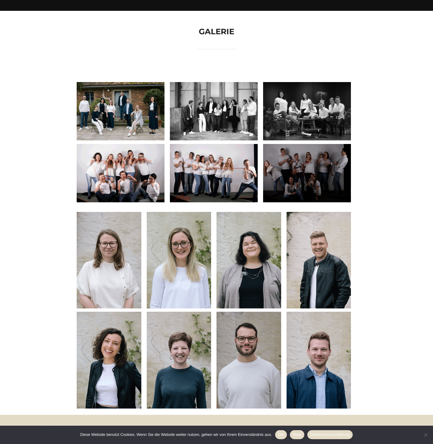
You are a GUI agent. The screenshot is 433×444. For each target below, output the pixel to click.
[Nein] (425, 435)
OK (281, 434)
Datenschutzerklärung (330, 434)
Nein (297, 434)
